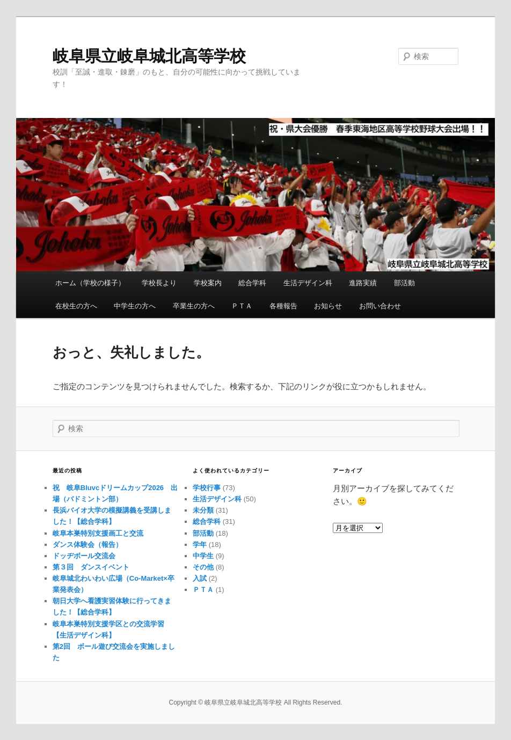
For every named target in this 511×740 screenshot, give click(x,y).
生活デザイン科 (307, 283)
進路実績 (363, 283)
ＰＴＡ (241, 306)
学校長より (159, 283)
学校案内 (208, 283)
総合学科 (252, 283)
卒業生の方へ (194, 306)
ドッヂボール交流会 (84, 556)
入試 (200, 578)
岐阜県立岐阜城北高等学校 (149, 56)
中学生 (203, 556)
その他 (203, 567)
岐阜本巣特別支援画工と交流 (98, 533)
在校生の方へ (76, 306)
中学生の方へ (135, 306)
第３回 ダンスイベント (91, 567)
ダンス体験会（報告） (87, 545)
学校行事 (207, 488)
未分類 (203, 510)
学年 (200, 545)
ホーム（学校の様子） (90, 283)
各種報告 (283, 306)
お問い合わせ (380, 306)
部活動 (404, 283)
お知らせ (328, 306)
